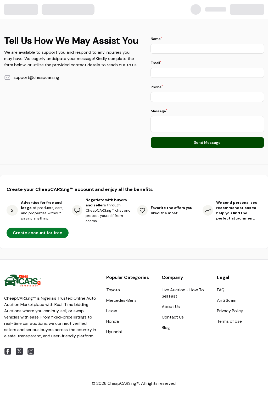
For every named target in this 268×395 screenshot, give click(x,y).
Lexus (111, 311)
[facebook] (8, 351)
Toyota (113, 290)
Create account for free (37, 232)
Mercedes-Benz (121, 300)
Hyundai (114, 331)
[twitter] (19, 351)
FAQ (221, 290)
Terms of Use (229, 321)
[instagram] (31, 351)
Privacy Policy (230, 311)
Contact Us (173, 317)
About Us (171, 306)
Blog (166, 327)
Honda (112, 321)
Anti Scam (226, 300)
